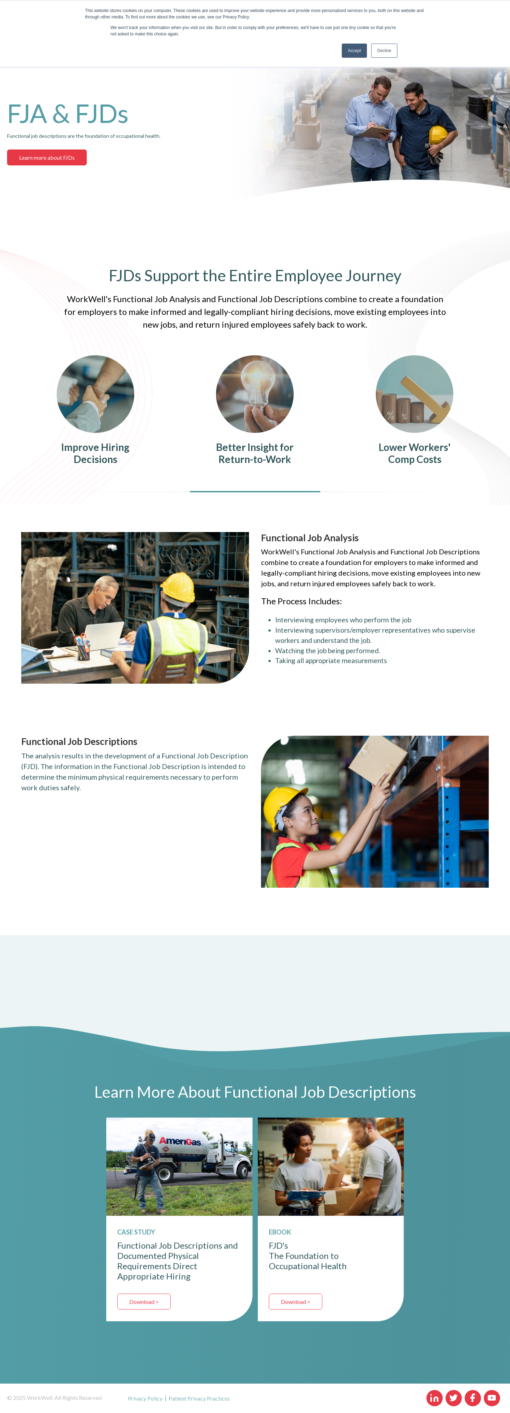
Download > (144, 1301)
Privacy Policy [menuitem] (145, 1398)
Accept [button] (354, 50)
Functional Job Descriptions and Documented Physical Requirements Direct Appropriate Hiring (177, 1260)
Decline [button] (384, 50)
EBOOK (280, 1232)
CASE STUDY (136, 1232)
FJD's (278, 1245)
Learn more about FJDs (47, 157)
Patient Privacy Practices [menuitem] (199, 1398)
